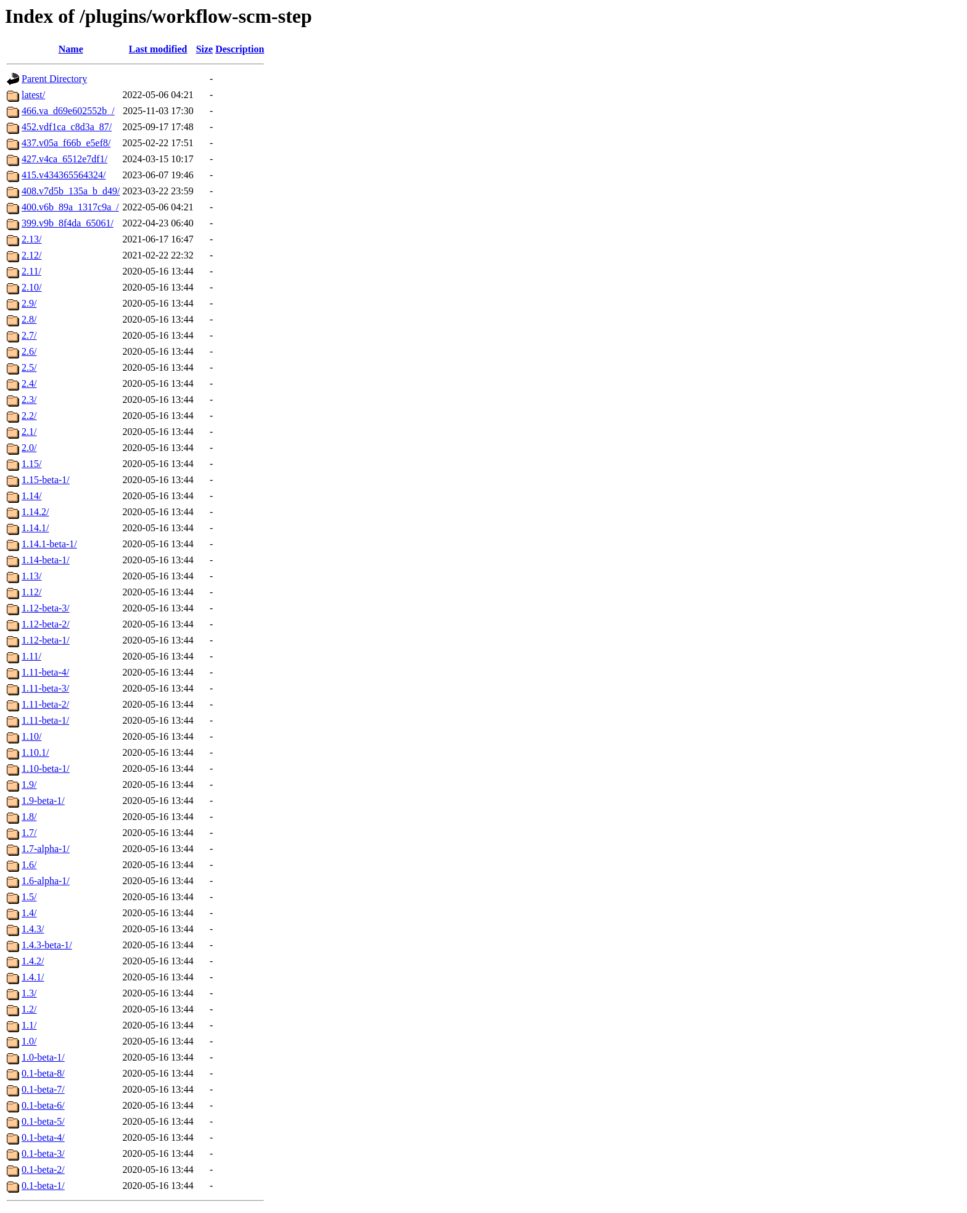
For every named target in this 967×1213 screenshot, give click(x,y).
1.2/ (29, 1009)
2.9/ (29, 303)
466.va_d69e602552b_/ (68, 111)
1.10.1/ (35, 752)
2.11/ (31, 271)
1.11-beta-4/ (45, 672)
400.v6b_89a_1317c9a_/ (70, 207)
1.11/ (31, 656)
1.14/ (31, 496)
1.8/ (29, 816)
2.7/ (29, 335)
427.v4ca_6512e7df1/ (64, 159)
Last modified (158, 49)
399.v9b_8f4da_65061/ (67, 223)
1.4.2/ (33, 961)
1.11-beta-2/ (45, 704)
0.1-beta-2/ (43, 1169)
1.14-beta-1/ (46, 560)
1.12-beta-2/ (46, 624)
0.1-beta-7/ (43, 1089)
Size (204, 49)
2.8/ (29, 319)
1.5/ (29, 897)
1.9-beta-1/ (43, 800)
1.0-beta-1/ (43, 1057)
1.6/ (29, 864)
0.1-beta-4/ (43, 1137)
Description (239, 49)
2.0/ (29, 447)
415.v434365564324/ (63, 175)
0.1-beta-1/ (43, 1185)
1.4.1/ (33, 977)
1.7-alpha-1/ (46, 848)
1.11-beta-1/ (45, 720)
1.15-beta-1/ (46, 479)
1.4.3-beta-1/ (47, 945)
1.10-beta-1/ (46, 768)
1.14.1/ (35, 528)
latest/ (33, 94)
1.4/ (29, 913)
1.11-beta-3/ (45, 688)
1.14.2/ (35, 512)
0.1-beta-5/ (43, 1121)
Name (71, 49)
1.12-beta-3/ (46, 608)
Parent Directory (54, 78)
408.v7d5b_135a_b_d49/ (71, 191)
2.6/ (29, 351)
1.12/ (31, 592)
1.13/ (31, 576)
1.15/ (31, 463)
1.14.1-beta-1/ (49, 544)
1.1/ (29, 1025)
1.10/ (31, 736)
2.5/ (29, 367)
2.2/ (29, 415)
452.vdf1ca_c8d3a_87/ (67, 127)
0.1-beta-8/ (43, 1073)
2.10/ (31, 287)
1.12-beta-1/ (46, 640)
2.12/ (31, 255)
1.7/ (29, 832)
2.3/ (29, 399)
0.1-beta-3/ (43, 1153)
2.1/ (29, 431)
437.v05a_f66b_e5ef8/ (66, 143)
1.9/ (29, 784)
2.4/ (29, 383)
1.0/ (29, 1041)
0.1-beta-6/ (43, 1105)
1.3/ (29, 993)
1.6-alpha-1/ (46, 881)
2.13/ (31, 239)
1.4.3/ (33, 929)
